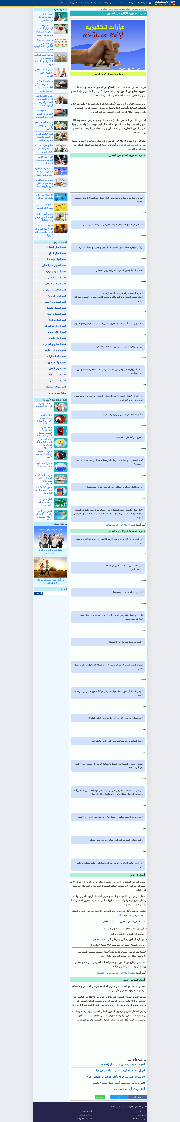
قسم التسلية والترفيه (56, 271)
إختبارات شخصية (101, 3)
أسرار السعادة (129, 3)
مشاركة (137, 1097)
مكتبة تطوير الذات (57, 393)
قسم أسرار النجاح (57, 253)
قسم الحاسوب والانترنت (54, 289)
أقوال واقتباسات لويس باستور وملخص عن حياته (119, 1070)
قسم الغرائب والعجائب (55, 326)
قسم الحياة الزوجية (57, 295)
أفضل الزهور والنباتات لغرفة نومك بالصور (46, 16)
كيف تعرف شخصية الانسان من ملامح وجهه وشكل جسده (44, 171)
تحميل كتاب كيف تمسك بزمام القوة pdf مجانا (43, 490)
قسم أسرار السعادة (56, 247)
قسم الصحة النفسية (56, 308)
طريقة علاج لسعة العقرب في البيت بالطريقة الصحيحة (44, 113)
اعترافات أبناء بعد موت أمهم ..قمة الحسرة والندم (119, 1082)
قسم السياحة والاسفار (55, 302)
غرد (118, 1097)
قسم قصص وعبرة (57, 380)
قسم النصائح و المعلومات (53, 344)
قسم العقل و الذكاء (56, 320)
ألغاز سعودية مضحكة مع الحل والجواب (44, 502)
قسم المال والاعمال (56, 338)
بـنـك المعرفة (58, 3)
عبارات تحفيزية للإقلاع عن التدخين (126, 13)
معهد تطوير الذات (117, 1106)
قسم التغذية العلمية (56, 277)
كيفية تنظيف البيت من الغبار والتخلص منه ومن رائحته (44, 136)
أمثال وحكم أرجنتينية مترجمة (129, 1089)
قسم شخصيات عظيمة (55, 350)
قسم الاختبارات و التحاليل (54, 265)
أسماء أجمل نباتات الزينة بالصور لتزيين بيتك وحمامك (44, 217)
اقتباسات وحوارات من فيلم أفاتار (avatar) (122, 1064)
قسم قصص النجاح (57, 374)
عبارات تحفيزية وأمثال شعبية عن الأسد (44, 454)
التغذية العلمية (86, 3)
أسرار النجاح (142, 3)
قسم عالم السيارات (56, 356)
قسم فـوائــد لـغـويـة (56, 362)
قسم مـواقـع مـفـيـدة (56, 386)
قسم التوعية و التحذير (55, 283)
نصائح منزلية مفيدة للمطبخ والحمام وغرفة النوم (44, 148)
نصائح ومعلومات (72, 3)
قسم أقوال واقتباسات (55, 259)
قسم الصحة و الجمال (56, 314)
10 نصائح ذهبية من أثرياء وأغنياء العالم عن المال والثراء (116, 1076)
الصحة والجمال (116, 3)
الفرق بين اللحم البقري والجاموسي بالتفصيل (44, 160)
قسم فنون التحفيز (57, 368)
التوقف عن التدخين (128, 145)
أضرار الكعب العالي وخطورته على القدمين (43, 72)
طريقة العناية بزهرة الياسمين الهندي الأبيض (43, 125)
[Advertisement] (108, 175)
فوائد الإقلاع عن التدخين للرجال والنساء (116, 973)
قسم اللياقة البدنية (57, 332)
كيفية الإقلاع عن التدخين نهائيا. (121, 525)
